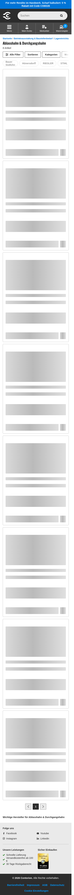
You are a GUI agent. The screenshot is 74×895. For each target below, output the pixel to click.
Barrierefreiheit (15, 885)
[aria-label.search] (61, 15)
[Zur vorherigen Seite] (28, 807)
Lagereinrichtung (63, 38)
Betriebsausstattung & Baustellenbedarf (33, 38)
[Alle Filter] (13, 55)
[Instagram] (10, 838)
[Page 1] (36, 807)
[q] (42, 15)
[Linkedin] (43, 838)
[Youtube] (43, 833)
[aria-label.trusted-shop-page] (43, 861)
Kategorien (51, 54)
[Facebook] (10, 833)
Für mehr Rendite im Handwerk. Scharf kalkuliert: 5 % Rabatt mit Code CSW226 (36, 4)
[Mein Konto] (27, 28)
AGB (44, 885)
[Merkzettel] (44, 28)
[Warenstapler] (62, 28)
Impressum (33, 885)
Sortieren (33, 54)
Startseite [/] (7, 38)
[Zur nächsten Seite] (43, 807)
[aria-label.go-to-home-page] (7, 19)
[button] (9, 28)
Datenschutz (57, 885)
